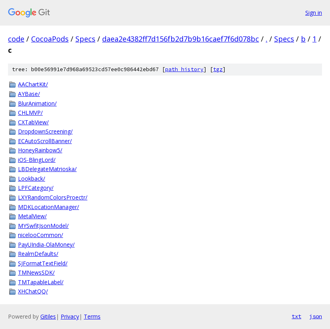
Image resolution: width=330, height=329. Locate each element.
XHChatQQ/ (33, 291)
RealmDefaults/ (38, 253)
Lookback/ (31, 178)
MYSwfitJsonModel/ (43, 225)
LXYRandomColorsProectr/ (52, 197)
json (315, 316)
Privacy (70, 316)
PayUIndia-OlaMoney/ (46, 244)
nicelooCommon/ (40, 235)
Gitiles (48, 316)
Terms (92, 316)
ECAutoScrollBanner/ (45, 141)
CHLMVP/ (30, 112)
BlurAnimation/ (37, 103)
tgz (218, 69)
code (16, 39)
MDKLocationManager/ (48, 207)
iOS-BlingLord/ (36, 160)
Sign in (313, 12)
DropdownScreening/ (45, 131)
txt (296, 316)
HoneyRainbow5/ (40, 150)
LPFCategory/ (35, 187)
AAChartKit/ (33, 84)
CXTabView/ (33, 122)
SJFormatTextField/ (42, 263)
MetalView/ (32, 216)
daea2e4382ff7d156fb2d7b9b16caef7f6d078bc (180, 39)
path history (184, 69)
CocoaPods (50, 39)
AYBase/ (29, 94)
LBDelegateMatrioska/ (47, 169)
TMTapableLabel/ (40, 282)
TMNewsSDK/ (36, 272)
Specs (85, 39)
